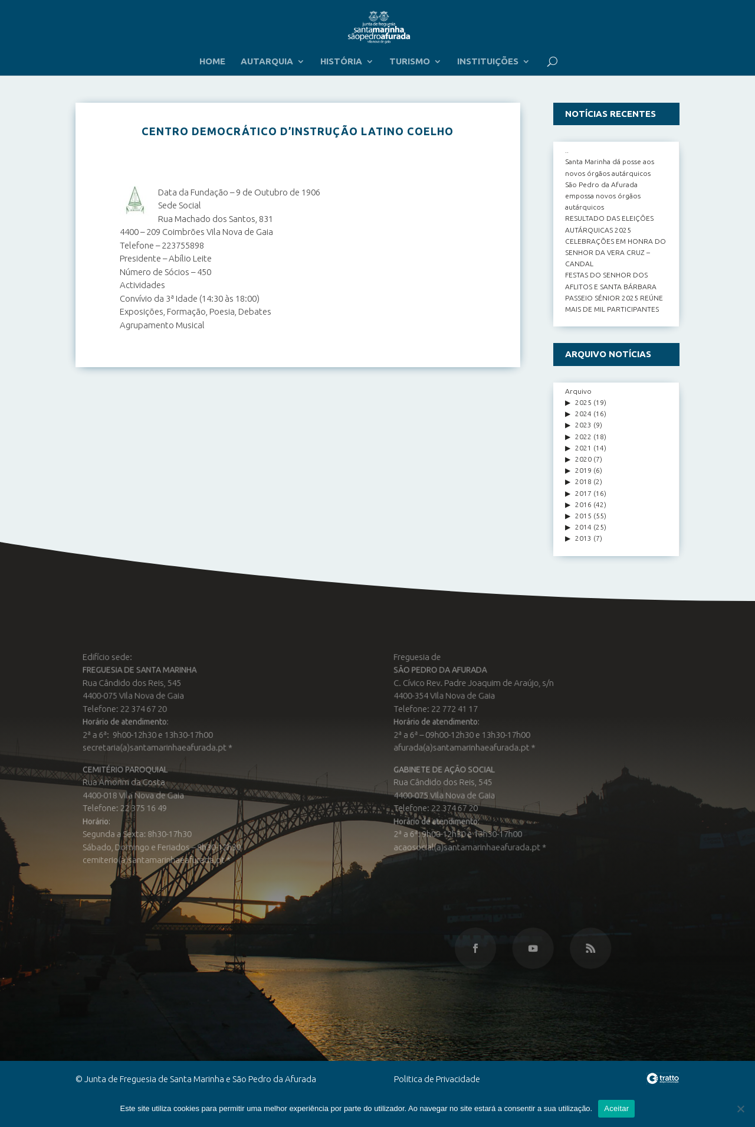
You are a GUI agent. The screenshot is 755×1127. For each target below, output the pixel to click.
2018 (583, 481)
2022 (583, 436)
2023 (583, 425)
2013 (583, 538)
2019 (583, 470)
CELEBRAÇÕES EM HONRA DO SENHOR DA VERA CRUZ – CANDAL (615, 252)
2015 (583, 516)
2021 (583, 448)
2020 (583, 459)
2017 (583, 493)
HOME (212, 61)
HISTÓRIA (341, 61)
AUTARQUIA (267, 61)
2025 (583, 402)
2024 (583, 413)
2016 (583, 504)
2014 (583, 527)
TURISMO (409, 61)
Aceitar (616, 1108)
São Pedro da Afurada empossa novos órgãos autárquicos (603, 196)
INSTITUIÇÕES (487, 61)
